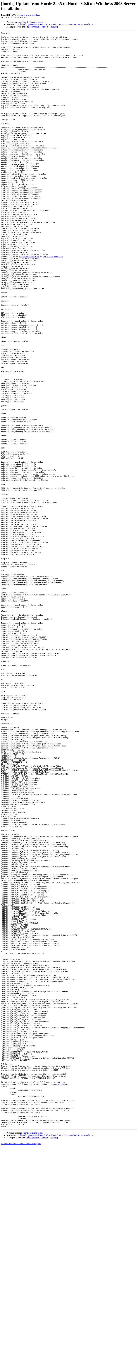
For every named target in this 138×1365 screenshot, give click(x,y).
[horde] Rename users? (33, 22)
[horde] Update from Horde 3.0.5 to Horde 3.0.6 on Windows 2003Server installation (56, 24)
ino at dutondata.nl (29, 301)
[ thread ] (36, 27)
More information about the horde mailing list (21, 1363)
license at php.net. (59, 1294)
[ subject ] (45, 27)
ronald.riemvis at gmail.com (29, 15)
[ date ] (28, 27)
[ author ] (54, 27)
